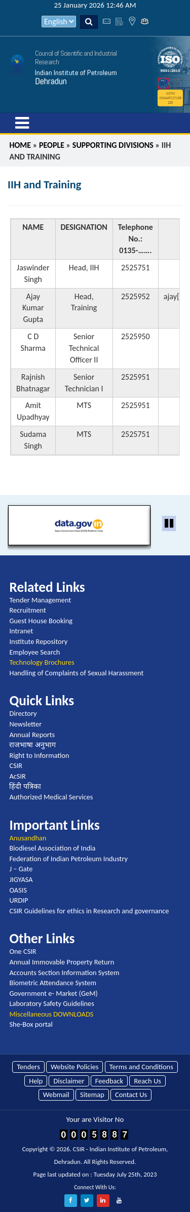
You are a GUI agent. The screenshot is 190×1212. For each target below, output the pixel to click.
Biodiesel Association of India (52, 848)
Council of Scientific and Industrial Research (76, 57)
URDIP (18, 900)
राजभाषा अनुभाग (32, 744)
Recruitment (27, 610)
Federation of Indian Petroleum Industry (68, 858)
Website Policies (74, 1066)
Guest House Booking (40, 620)
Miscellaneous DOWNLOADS (51, 1014)
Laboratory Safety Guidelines (51, 1003)
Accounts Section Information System (64, 972)
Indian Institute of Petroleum (76, 72)
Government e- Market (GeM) (53, 993)
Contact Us (131, 1094)
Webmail (56, 1094)
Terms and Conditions (141, 1066)
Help (36, 1080)
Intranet (21, 630)
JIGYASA (20, 879)
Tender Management (40, 599)
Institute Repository (38, 641)
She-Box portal (30, 1024)
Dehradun (51, 81)
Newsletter (25, 724)
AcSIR (17, 776)
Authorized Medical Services (51, 796)
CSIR (15, 765)
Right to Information (39, 755)
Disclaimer (68, 1080)
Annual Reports (32, 734)
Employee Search (34, 652)
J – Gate (20, 868)
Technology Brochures (41, 662)
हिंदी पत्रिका (25, 786)
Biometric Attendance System (52, 982)
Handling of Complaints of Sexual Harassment (76, 672)
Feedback (109, 1080)
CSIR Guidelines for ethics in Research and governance (89, 910)
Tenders (28, 1066)
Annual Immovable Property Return (61, 961)
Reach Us (147, 1080)
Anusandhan (27, 837)
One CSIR (22, 951)
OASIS (18, 890)
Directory (22, 713)
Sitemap (92, 1094)
